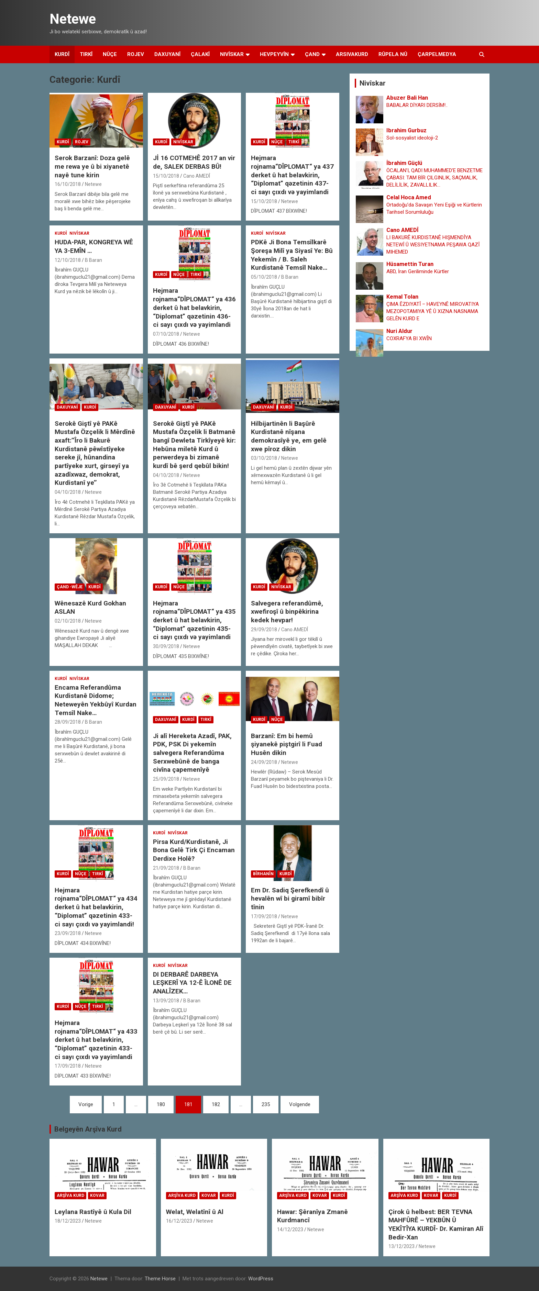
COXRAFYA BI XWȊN (409, 338)
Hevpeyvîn (274, 54)
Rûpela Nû (392, 54)
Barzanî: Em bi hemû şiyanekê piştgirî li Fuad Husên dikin (286, 744)
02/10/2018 (68, 621)
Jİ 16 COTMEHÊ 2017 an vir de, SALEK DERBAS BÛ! (194, 162)
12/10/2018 (68, 260)
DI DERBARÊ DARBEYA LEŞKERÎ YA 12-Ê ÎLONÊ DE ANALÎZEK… (192, 982)
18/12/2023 (68, 1221)
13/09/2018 (166, 1000)
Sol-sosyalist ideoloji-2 (412, 138)
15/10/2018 (166, 176)
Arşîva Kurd (70, 1195)
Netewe (73, 19)
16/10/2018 (68, 184)
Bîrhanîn (263, 873)
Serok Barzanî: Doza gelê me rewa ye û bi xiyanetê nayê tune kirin (92, 166)
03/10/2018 (264, 458)
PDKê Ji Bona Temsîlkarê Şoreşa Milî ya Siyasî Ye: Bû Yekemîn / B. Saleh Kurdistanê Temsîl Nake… (292, 254)
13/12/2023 (401, 1246)
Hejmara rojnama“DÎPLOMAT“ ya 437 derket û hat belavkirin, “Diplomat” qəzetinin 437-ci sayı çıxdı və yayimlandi (292, 175)
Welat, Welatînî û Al (194, 1212)
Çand (312, 54)
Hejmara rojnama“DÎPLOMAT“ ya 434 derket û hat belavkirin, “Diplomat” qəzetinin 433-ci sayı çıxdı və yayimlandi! (96, 907)
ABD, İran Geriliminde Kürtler (417, 271)
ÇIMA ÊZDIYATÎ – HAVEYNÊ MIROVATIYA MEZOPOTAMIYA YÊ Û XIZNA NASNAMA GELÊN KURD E (432, 311)
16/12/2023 (179, 1221)
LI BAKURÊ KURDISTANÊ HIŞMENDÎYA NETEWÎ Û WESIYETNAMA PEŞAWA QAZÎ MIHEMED (433, 244)
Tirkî (86, 54)
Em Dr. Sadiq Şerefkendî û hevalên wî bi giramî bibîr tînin (290, 898)
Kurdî (62, 54)
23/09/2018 (68, 933)
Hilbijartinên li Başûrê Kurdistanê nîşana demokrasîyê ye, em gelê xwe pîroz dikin (289, 436)
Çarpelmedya (437, 54)
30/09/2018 (166, 646)
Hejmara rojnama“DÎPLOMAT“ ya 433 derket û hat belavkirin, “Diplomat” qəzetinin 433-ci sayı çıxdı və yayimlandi (96, 1040)
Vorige (85, 1104)
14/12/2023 (290, 1229)
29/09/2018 (264, 629)
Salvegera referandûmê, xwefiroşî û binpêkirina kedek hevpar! (287, 611)
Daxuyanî (167, 54)
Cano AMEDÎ (196, 176)
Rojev (135, 54)
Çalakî (200, 54)
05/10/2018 (264, 277)
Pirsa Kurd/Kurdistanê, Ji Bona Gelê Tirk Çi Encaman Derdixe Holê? (194, 850)
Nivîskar (232, 54)
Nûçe (110, 54)
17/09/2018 (264, 916)
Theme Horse (160, 1279)
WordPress (260, 1279)
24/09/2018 (264, 762)
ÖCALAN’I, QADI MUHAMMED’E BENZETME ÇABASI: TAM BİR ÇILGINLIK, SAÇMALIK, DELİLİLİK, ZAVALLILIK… (434, 177)
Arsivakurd (352, 54)
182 (216, 1104)
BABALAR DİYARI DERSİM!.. (417, 105)
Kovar (97, 1195)
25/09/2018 (166, 779)
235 (266, 1104)
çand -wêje (69, 587)
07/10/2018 (166, 334)
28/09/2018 (68, 722)
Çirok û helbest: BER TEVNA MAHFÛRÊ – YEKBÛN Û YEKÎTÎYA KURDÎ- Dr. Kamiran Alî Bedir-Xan (435, 1224)
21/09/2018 (166, 868)
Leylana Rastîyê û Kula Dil (93, 1212)
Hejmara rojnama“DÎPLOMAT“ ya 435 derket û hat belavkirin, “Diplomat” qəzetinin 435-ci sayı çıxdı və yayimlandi (194, 620)
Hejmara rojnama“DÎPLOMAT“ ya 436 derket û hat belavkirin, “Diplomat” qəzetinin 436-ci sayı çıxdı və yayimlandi (194, 308)
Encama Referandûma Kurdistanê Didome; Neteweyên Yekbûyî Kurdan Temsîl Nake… (95, 700)
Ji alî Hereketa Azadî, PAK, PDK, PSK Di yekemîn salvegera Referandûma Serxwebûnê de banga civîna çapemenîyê (192, 753)
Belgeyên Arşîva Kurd (88, 1129)
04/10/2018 (68, 492)
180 (161, 1104)
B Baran (93, 260)
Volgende (299, 1104)
